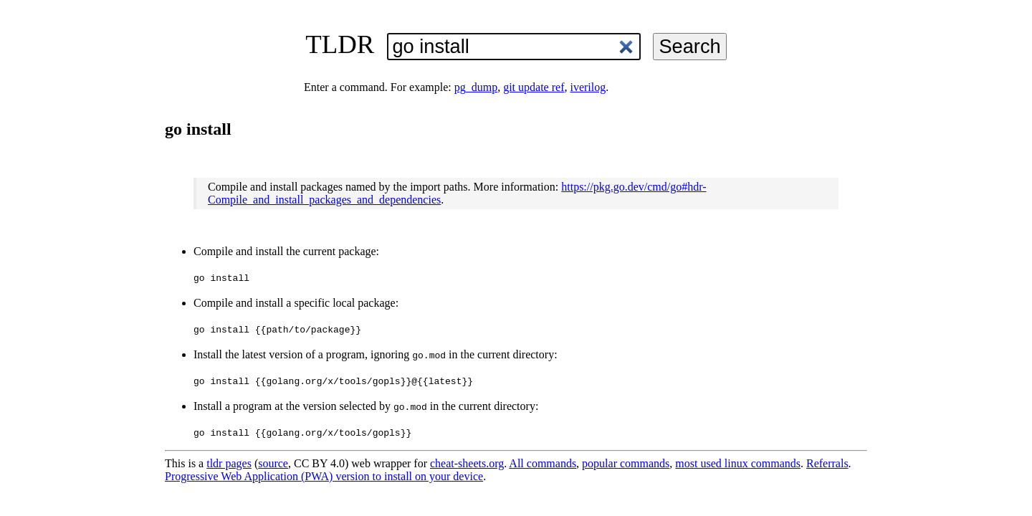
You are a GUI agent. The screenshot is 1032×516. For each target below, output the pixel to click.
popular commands (625, 463)
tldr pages (229, 463)
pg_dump (475, 87)
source (273, 463)
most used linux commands (738, 463)
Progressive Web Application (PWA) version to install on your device (324, 476)
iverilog (588, 87)
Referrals (827, 463)
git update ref (533, 87)
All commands (542, 463)
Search (689, 46)
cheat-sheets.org (467, 463)
